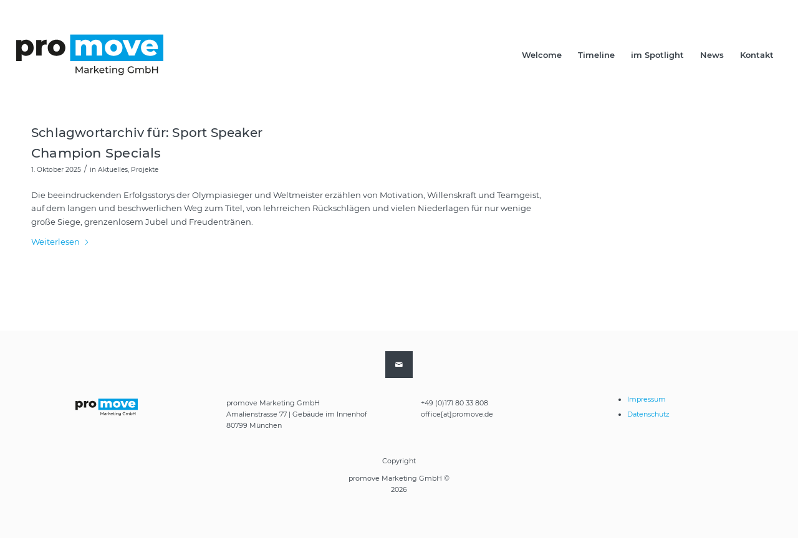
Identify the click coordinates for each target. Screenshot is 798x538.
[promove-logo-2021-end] (89, 55)
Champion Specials (96, 153)
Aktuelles (113, 170)
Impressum (646, 399)
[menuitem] (542, 55)
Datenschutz (648, 414)
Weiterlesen (60, 242)
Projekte (144, 170)
